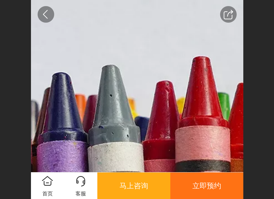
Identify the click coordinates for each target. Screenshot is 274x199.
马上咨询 (133, 186)
